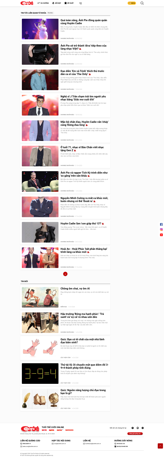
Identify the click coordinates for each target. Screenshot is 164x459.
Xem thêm (65, 274)
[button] (80, 3)
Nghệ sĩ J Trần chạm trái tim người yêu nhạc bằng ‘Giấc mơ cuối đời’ (83, 98)
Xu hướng (43, 3)
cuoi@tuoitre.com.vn (59, 443)
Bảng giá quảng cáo (135, 433)
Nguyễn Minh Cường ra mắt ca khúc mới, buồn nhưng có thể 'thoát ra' (84, 200)
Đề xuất (69, 3)
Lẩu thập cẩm (65, 357)
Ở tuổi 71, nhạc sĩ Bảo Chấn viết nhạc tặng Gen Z (82, 149)
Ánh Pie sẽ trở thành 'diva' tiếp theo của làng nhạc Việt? (83, 47)
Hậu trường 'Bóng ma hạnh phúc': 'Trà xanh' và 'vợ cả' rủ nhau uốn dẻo (82, 315)
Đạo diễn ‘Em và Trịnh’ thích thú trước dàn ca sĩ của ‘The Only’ (82, 73)
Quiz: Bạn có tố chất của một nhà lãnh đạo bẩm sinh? (82, 341)
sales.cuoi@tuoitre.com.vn (29, 446)
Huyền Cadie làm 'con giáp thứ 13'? (82, 223)
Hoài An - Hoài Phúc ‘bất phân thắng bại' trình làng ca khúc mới (84, 250)
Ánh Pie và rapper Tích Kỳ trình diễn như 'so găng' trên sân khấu (84, 174)
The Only (50, 13)
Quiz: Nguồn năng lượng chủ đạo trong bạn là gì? (83, 392)
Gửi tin (132, 3)
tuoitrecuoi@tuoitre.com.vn (92, 443)
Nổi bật (56, 3)
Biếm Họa (64, 306)
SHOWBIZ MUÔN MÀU (67, 38)
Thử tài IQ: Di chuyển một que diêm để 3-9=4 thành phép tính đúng (85, 366)
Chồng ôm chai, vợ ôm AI (75, 288)
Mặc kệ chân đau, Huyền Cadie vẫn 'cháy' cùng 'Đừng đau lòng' (84, 123)
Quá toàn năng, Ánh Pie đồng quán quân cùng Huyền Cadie (84, 22)
